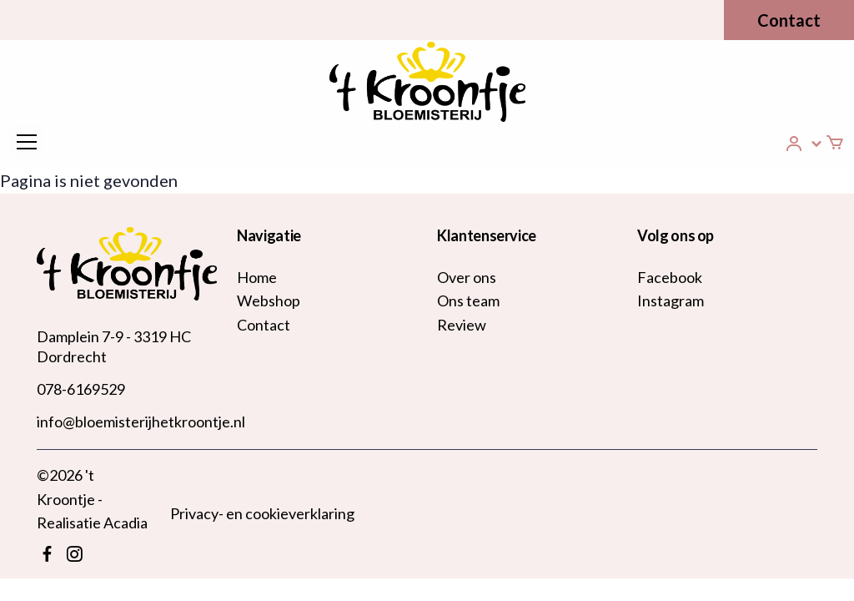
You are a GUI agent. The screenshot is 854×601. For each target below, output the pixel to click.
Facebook (669, 277)
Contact (789, 20)
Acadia (125, 522)
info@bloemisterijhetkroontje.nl (141, 421)
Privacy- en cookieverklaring (262, 513)
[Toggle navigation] (26, 142)
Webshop (268, 300)
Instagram (670, 300)
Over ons (466, 277)
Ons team (468, 300)
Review (461, 325)
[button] (804, 144)
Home (257, 277)
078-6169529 (81, 389)
